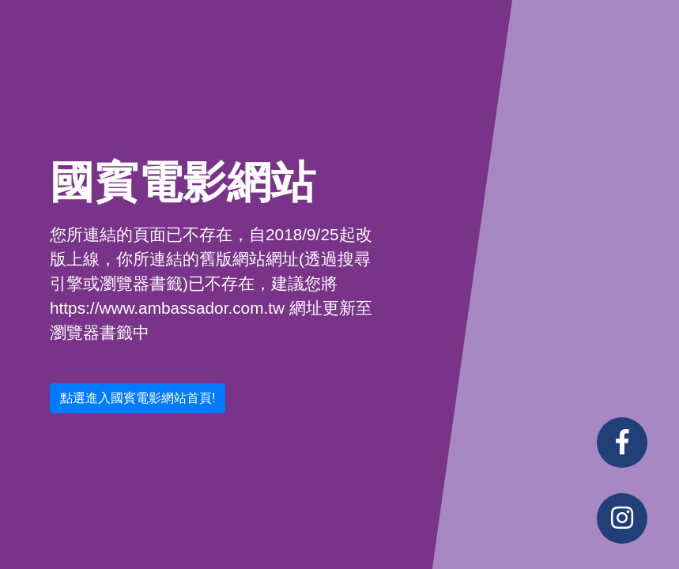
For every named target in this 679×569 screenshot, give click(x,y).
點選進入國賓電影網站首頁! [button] (137, 398)
